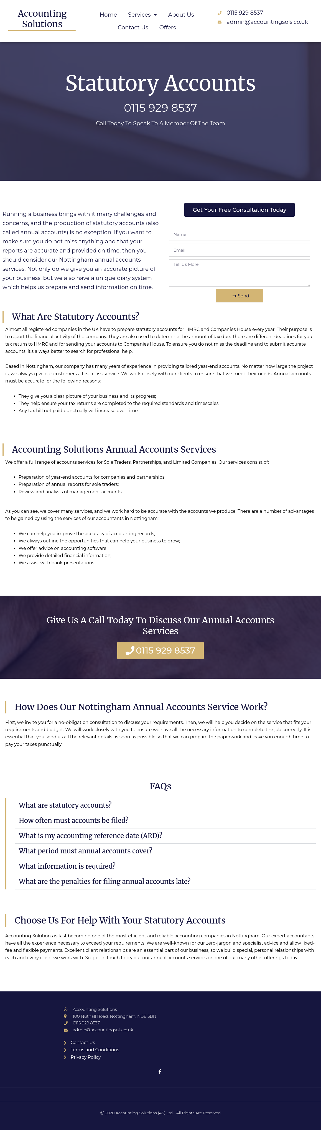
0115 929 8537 (160, 107)
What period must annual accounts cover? (85, 851)
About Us (181, 14)
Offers (167, 27)
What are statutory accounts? (65, 805)
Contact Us (133, 27)
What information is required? (67, 866)
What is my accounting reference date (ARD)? (90, 835)
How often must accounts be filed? (73, 820)
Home (108, 14)
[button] (165, 805)
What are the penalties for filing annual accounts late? (104, 881)
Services (142, 14)
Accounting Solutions (42, 19)
